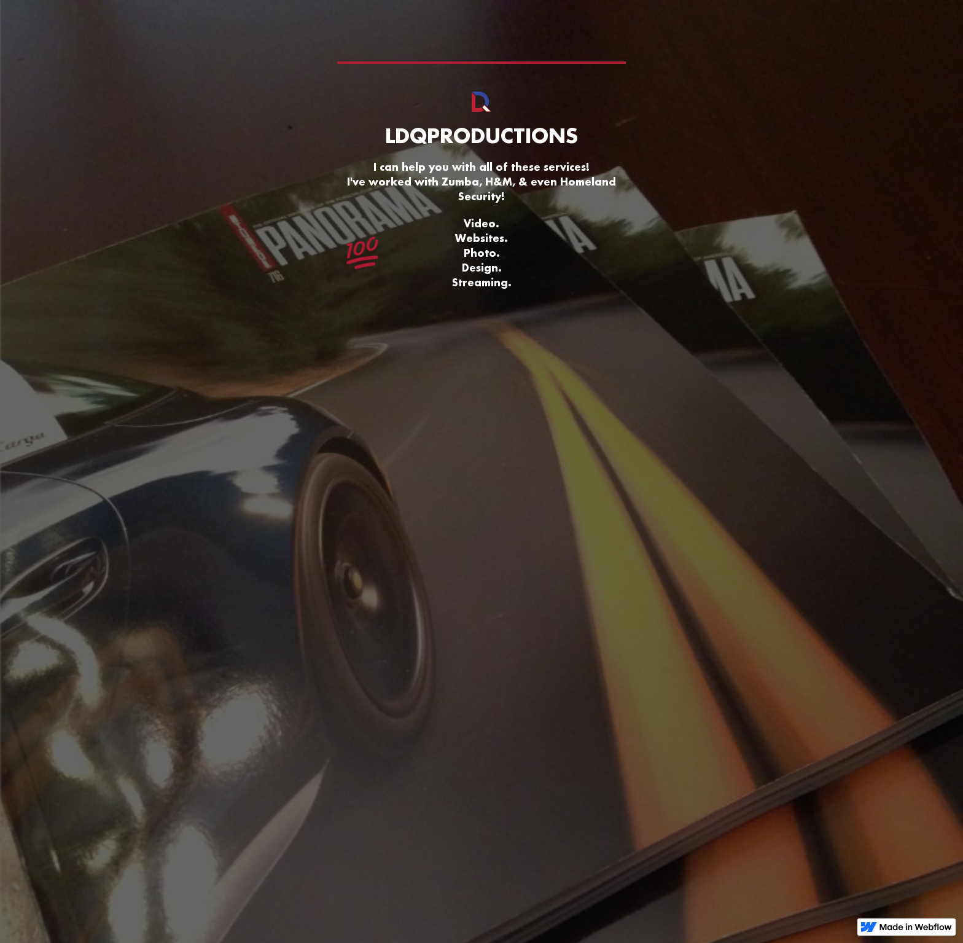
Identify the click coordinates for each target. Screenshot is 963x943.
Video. (481, 223)
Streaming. (482, 282)
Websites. (481, 238)
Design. (482, 267)
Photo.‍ (482, 252)
